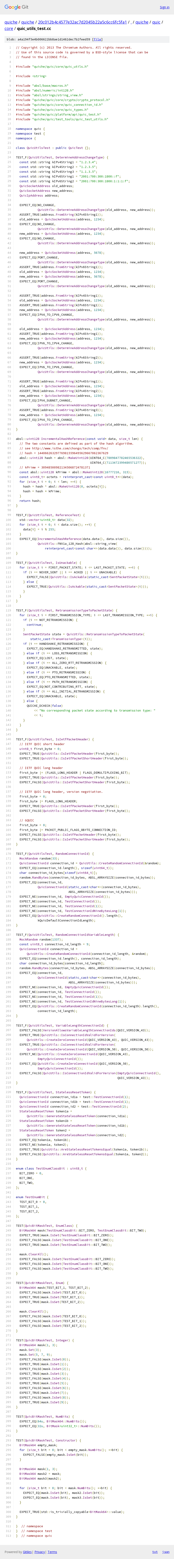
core (9, 28)
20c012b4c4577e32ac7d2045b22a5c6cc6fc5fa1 (82, 22)
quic (156, 22)
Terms (52, 1552)
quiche (11, 22)
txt (155, 1552)
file (97, 39)
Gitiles (27, 1552)
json (165, 1552)
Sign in (164, 7)
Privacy (39, 1552)
